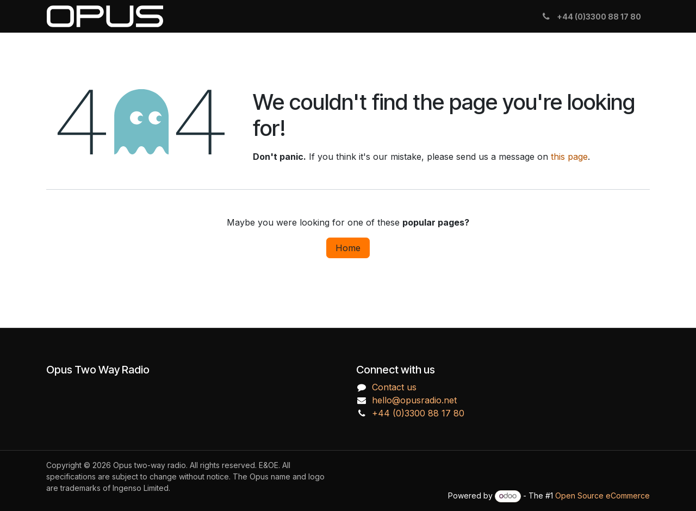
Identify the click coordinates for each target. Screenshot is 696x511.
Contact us (394, 387)
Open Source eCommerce (602, 495)
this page (569, 156)
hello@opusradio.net (414, 400)
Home (348, 247)
